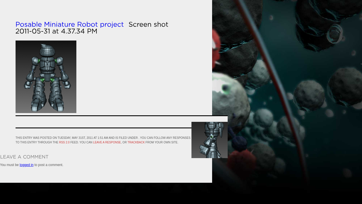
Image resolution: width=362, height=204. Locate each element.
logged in (27, 165)
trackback (136, 142)
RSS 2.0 (64, 142)
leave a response (107, 142)
